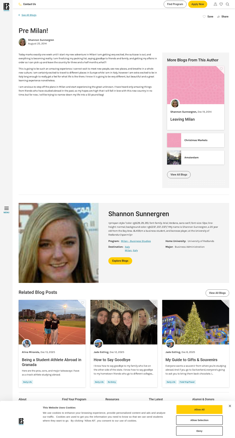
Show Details (171, 431)
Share (222, 16)
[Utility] (215, 4)
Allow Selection (199, 406)
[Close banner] (230, 391)
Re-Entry (112, 382)
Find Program (175, 4)
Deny (199, 416)
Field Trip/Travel (187, 382)
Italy (127, 246)
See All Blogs (27, 14)
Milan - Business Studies (136, 241)
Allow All (199, 395)
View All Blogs (179, 174)
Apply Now (197, 4)
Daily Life (27, 382)
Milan (128, 250)
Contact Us (27, 4)
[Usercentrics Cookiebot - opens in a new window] (21, 431)
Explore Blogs (120, 260)
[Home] (6, 7)
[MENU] (6, 210)
